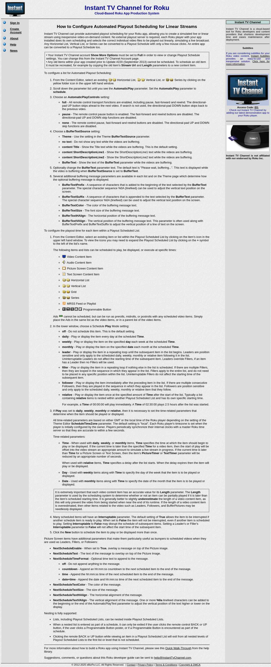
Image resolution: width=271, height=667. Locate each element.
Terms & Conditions (166, 664)
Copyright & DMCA (190, 664)
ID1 (256, 107)
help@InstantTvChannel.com (172, 657)
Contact (131, 664)
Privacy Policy (145, 664)
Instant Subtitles (260, 56)
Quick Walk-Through (178, 648)
